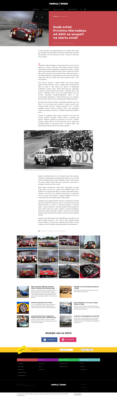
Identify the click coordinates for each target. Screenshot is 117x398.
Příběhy (36, 9)
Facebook (49, 339)
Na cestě (83, 369)
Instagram (68, 339)
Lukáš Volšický (58, 43)
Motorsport (63, 16)
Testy (82, 363)
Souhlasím (77, 394)
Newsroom (72, 9)
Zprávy (82, 366)
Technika (21, 369)
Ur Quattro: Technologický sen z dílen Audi (86, 316)
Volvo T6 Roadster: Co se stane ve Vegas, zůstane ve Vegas (86, 303)
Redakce (84, 384)
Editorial (42, 363)
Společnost (22, 375)
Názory (46, 9)
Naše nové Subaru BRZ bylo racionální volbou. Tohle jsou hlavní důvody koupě (43, 287)
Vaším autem (64, 363)
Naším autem (64, 366)
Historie (20, 366)
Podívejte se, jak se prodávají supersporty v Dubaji (86, 287)
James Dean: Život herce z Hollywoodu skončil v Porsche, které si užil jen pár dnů (43, 316)
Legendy (20, 363)
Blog (40, 366)
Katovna (41, 369)
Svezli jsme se (58, 9)
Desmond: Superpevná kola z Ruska (41, 302)
